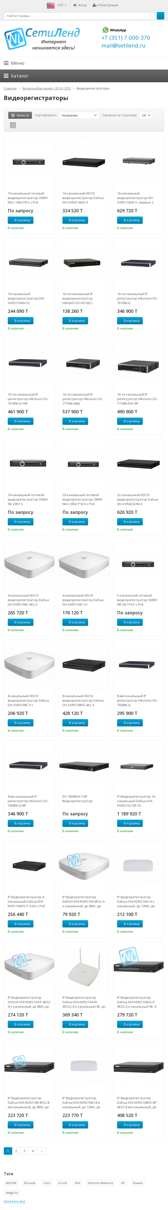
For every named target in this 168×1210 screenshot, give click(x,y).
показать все (14, 1201)
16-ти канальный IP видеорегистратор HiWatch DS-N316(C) (77, 298)
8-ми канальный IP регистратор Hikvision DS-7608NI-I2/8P (28, 801)
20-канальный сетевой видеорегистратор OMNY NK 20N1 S (28, 499)
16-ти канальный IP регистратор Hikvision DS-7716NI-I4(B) (82, 399)
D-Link (62, 1183)
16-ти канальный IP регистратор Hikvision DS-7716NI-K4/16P (137, 399)
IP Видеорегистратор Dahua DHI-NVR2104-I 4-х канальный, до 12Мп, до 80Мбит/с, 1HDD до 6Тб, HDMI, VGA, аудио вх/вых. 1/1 (137, 901)
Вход (79, 5)
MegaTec (12, 1192)
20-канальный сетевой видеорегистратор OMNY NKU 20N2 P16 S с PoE (82, 499)
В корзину (19, 220)
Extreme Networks (100, 1183)
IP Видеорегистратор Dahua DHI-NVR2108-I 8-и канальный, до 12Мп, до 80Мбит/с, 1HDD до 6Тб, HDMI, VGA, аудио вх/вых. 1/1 (82, 1102)
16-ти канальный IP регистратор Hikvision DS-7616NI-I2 (137, 298)
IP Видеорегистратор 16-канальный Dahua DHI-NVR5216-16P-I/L (136, 801)
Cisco (46, 1183)
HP (123, 1183)
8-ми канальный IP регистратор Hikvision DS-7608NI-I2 (137, 700)
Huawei (138, 1183)
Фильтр (20, 115)
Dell (77, 1183)
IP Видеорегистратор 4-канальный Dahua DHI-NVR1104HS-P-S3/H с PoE (26, 901)
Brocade (29, 1183)
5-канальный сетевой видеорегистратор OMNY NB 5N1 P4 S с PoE (137, 600)
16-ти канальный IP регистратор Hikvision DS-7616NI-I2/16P (28, 399)
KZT (62, 5)
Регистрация (105, 5)
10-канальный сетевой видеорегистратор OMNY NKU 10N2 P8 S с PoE (28, 198)
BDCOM (11, 1183)
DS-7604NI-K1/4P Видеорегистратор (77, 798)
